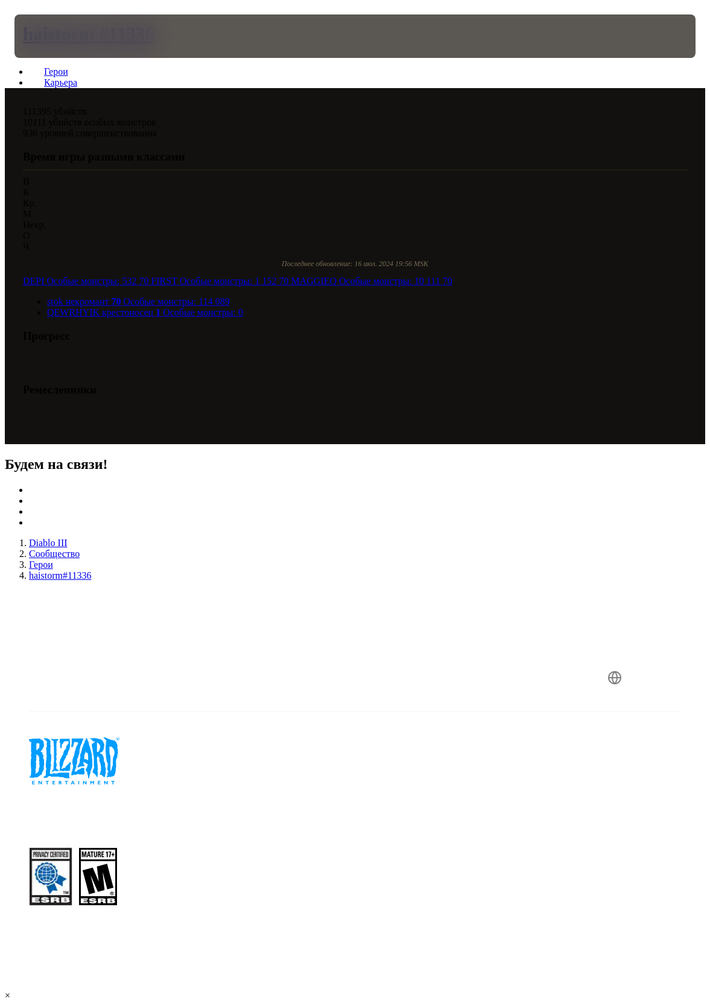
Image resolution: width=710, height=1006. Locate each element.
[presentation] (50, 36)
